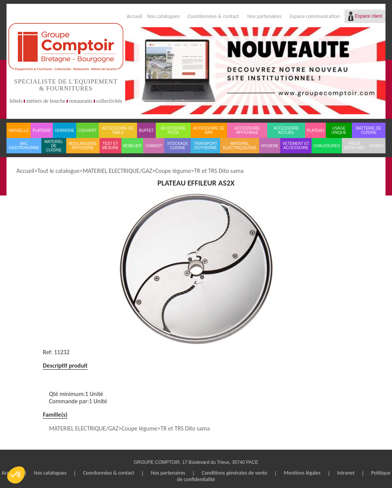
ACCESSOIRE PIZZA (173, 130)
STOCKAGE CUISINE (177, 145)
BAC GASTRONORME (24, 145)
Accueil (134, 16)
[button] (16, 475)
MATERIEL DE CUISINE (53, 146)
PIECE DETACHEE (355, 145)
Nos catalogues (163, 16)
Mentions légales (302, 473)
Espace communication (315, 16)
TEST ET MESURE (110, 145)
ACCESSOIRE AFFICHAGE (247, 130)
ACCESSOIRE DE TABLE (118, 130)
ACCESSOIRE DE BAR (209, 130)
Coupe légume (173, 170)
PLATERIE (42, 130)
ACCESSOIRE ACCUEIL (286, 130)
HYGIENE (269, 146)
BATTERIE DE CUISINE (368, 130)
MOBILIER (132, 146)
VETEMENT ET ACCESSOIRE (296, 145)
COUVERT (87, 130)
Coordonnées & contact (213, 16)
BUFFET (146, 130)
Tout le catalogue (58, 170)
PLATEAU (315, 130)
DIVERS (376, 146)
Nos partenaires (264, 16)
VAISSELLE (18, 130)
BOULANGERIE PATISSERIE (82, 145)
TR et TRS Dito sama (218, 170)
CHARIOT (153, 146)
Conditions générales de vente (234, 473)
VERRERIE (64, 130)
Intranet (346, 473)
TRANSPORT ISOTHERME (205, 145)
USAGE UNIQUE (339, 130)
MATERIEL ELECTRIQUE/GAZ (239, 145)
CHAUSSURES (327, 146)
